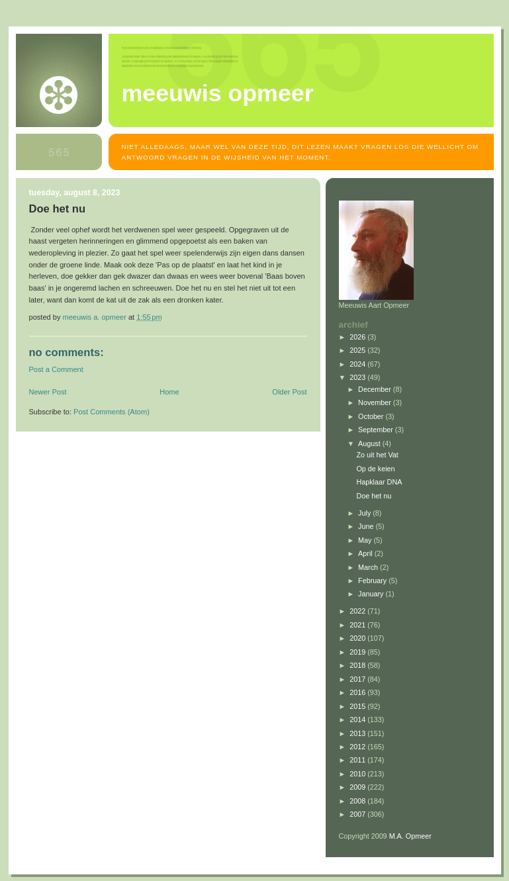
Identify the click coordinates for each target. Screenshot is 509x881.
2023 (358, 377)
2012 (358, 747)
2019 (358, 652)
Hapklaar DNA (379, 482)
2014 (358, 719)
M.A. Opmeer (410, 836)
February (373, 580)
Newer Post (48, 392)
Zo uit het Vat (377, 455)
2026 (358, 337)
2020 (358, 638)
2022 (358, 611)
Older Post (289, 392)
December (375, 389)
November (375, 402)
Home (169, 392)
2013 (358, 733)
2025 (358, 350)
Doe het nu (373, 496)
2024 (358, 364)
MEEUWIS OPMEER (218, 93)
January (371, 594)
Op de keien (375, 469)
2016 (358, 692)
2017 (358, 679)
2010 (358, 774)
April (366, 553)
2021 (358, 625)
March (369, 567)
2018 (358, 665)
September (376, 430)
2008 (358, 801)
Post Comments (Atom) (111, 412)
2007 (358, 814)
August (370, 443)
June (366, 526)
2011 (358, 760)
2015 (358, 706)
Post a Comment (56, 369)
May (365, 540)
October (371, 416)
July (365, 513)
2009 (358, 787)
